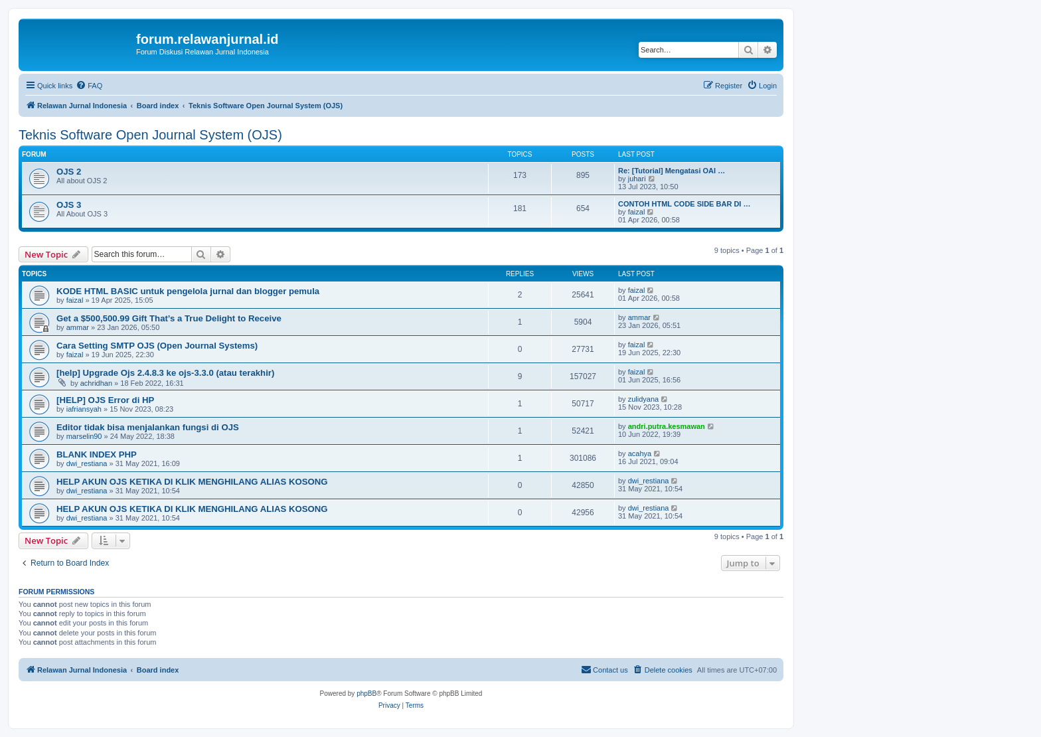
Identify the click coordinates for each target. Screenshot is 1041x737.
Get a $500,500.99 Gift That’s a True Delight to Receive (168, 318)
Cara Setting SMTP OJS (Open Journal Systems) (157, 346)
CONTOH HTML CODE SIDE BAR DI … (684, 204)
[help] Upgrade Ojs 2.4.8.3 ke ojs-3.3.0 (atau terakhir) (165, 373)
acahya (639, 453)
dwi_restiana (87, 463)
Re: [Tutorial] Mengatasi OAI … (671, 171)
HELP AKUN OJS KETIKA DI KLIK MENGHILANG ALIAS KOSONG (192, 482)
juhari (637, 179)
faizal (636, 212)
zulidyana (643, 399)
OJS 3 (68, 205)
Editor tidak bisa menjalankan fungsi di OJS (147, 427)
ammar (77, 327)
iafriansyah (84, 409)
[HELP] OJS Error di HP (105, 400)
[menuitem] (89, 86)
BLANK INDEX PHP (96, 454)
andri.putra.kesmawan (666, 426)
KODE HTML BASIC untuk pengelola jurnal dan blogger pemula (187, 291)
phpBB (366, 693)
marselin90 (84, 436)
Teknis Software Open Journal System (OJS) (150, 134)
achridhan (96, 383)
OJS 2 (68, 172)
